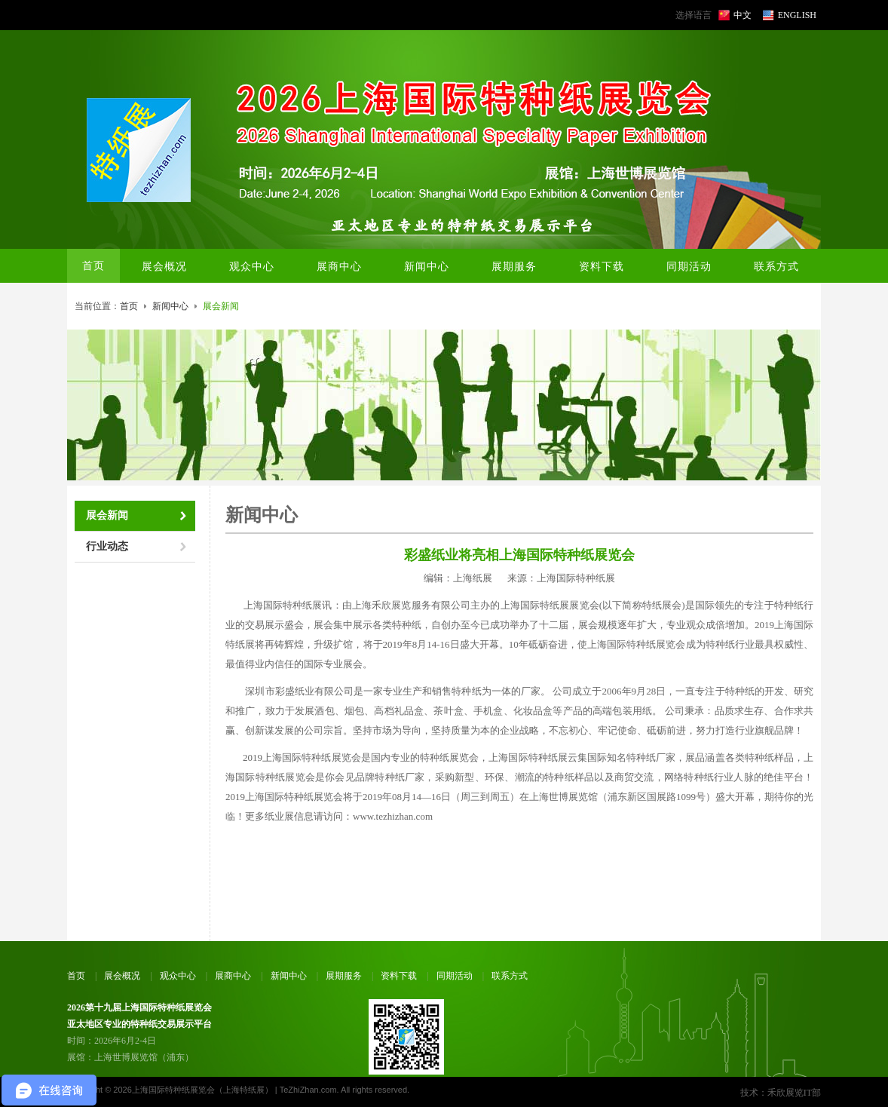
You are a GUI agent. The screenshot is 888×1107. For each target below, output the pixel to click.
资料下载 (399, 976)
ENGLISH (797, 15)
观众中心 (178, 976)
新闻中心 (170, 306)
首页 (93, 265)
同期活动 (454, 976)
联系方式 (509, 976)
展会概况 (122, 976)
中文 (742, 15)
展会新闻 (107, 515)
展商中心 (233, 976)
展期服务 (344, 976)
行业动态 (107, 546)
